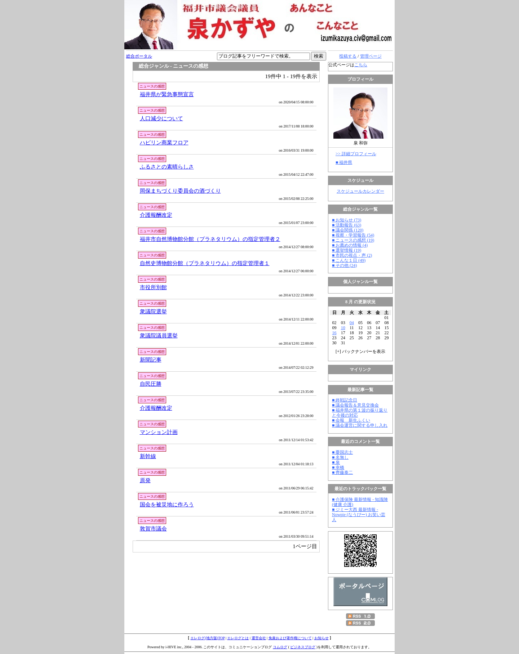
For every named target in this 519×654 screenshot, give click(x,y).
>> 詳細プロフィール (356, 153)
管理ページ (371, 56)
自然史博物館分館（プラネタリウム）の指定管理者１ (205, 263)
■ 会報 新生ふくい (351, 420)
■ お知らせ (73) (346, 220)
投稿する (347, 56)
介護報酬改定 (156, 215)
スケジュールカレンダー (360, 191)
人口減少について (161, 118)
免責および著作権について (290, 638)
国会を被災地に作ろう (167, 504)
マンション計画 (159, 432)
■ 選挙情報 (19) (346, 250)
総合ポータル (139, 56)
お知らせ (321, 638)
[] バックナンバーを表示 (360, 351)
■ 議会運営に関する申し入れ (359, 425)
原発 (145, 480)
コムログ (280, 647)
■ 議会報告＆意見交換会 (355, 405)
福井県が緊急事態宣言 (167, 94)
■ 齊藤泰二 (342, 472)
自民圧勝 (150, 384)
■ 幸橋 (338, 467)
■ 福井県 (344, 162)
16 (334, 332)
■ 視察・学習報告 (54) (353, 235)
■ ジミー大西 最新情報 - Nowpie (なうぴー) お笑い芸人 (358, 514)
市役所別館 (153, 287)
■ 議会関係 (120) (347, 230)
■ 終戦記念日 (344, 400)
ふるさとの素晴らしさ (167, 167)
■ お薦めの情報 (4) (350, 245)
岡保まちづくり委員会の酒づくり (180, 191)
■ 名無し (340, 457)
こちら (360, 64)
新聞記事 (150, 360)
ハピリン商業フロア (164, 142)
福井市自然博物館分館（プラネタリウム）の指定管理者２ (210, 239)
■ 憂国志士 (342, 452)
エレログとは (238, 638)
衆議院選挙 (153, 311)
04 (352, 322)
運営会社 (259, 638)
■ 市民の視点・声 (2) (352, 255)
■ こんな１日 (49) (348, 260)
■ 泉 (336, 462)
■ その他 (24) (344, 265)
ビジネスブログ (302, 647)
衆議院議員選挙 (159, 335)
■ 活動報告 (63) (346, 225)
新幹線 (148, 456)
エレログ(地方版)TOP (207, 638)
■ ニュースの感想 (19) (353, 240)
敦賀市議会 (153, 528)
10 (343, 327)
